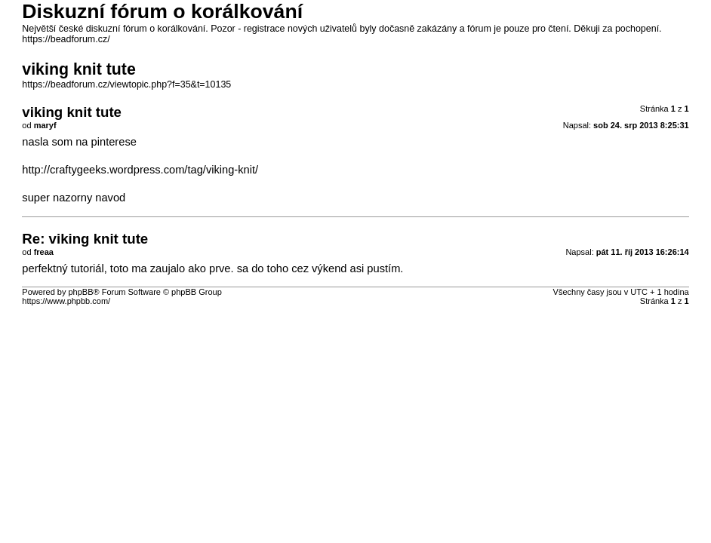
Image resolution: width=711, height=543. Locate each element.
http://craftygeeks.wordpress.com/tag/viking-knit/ (140, 170)
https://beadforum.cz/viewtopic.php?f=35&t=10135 (126, 84)
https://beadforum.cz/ (65, 39)
